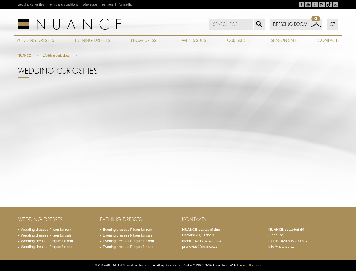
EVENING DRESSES (92, 40)
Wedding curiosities (56, 55)
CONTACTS (329, 40)
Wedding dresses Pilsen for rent (46, 229)
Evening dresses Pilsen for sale (128, 235)
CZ (332, 24)
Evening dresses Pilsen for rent (127, 229)
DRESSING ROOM (290, 24)
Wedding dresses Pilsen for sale (46, 235)
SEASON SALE (284, 40)
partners (107, 4)
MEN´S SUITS (194, 40)
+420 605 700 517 (293, 241)
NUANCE (24, 55)
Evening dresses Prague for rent (128, 241)
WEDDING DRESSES (35, 40)
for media (125, 4)
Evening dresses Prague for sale (128, 247)
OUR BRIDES (238, 40)
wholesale (90, 4)
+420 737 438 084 (207, 241)
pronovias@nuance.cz (199, 246)
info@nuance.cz (281, 246)
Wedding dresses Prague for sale (47, 247)
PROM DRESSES (146, 40)
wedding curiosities (31, 4)
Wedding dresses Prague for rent (47, 241)
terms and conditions (63, 4)
